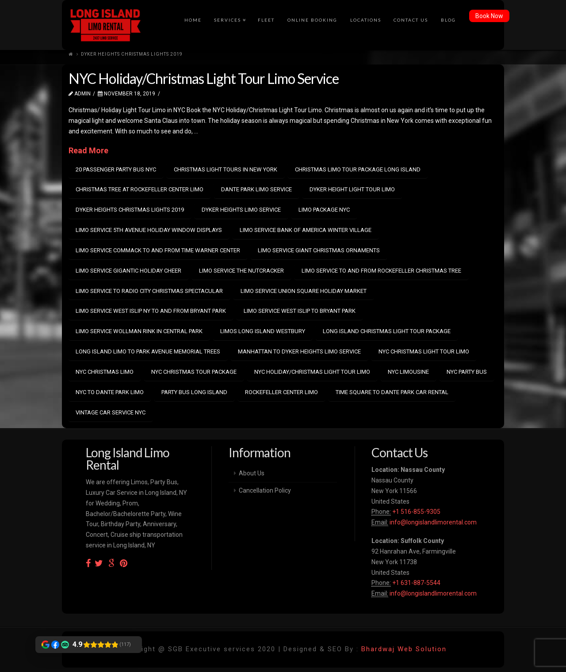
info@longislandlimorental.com (433, 522)
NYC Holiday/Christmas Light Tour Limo (312, 371)
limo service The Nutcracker (241, 270)
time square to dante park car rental (392, 392)
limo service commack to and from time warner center (158, 250)
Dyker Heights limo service (241, 209)
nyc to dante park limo (110, 392)
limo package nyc (324, 209)
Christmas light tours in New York (225, 169)
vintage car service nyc (110, 412)
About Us (251, 473)
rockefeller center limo (281, 392)
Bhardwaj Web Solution (404, 649)
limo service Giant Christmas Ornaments (319, 250)
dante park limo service (256, 189)
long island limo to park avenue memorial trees (148, 351)
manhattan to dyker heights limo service (299, 351)
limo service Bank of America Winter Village (305, 230)
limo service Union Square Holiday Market (304, 291)
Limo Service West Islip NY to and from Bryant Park (151, 311)
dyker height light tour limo (352, 189)
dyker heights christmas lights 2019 (130, 209)
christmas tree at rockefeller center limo (139, 189)
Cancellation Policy (265, 490)
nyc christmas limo (105, 371)
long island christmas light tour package (387, 331)
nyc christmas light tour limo (424, 351)
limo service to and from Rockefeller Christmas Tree (381, 270)
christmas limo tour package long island (358, 169)
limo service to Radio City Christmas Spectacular (149, 291)
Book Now (489, 15)
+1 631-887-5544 (415, 582)
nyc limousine (408, 371)
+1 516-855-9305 (415, 511)
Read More (88, 150)
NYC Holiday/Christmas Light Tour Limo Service (204, 78)
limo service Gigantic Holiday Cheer (128, 270)
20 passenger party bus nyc (116, 169)
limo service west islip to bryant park (300, 311)
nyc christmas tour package (194, 371)
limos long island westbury (262, 331)
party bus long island (194, 392)
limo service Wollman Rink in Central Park (139, 331)
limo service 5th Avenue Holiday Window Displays (149, 230)
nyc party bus (467, 371)
